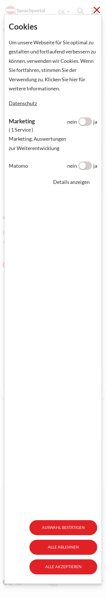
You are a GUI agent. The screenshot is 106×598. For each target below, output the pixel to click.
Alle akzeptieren (63, 566)
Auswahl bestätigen (63, 527)
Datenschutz (23, 103)
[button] (75, 181)
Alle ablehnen (63, 547)
